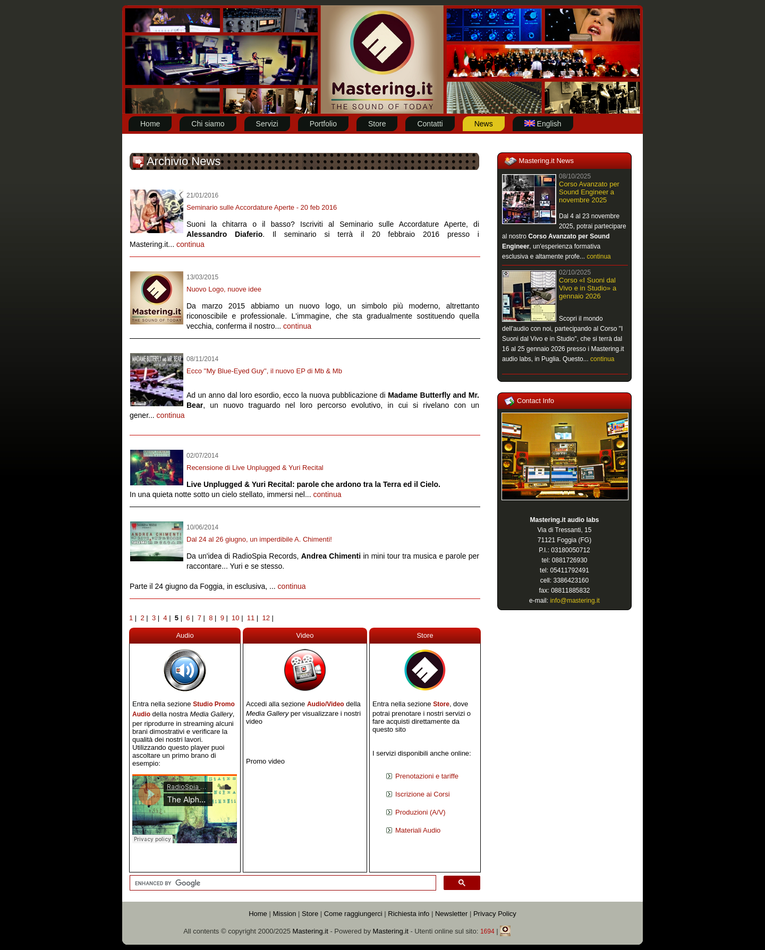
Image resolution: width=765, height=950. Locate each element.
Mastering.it (310, 931)
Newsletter (451, 914)
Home (258, 914)
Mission (284, 914)
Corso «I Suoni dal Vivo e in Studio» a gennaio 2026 (587, 288)
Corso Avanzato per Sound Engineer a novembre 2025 (589, 192)
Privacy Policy (494, 914)
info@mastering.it (575, 600)
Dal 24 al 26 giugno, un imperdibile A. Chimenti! (259, 539)
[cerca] (282, 883)
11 (250, 618)
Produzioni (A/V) (420, 812)
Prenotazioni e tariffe (426, 776)
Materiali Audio (417, 830)
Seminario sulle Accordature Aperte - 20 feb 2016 (261, 207)
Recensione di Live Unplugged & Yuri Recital (255, 468)
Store (441, 704)
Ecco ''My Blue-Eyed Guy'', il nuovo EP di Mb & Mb (264, 371)
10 (235, 618)
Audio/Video (325, 704)
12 (265, 618)
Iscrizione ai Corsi (422, 794)
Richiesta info (408, 914)
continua (190, 244)
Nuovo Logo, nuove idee (223, 289)
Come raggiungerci (353, 914)
